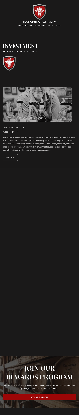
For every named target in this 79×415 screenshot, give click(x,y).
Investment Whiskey (39, 22)
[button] (10, 157)
